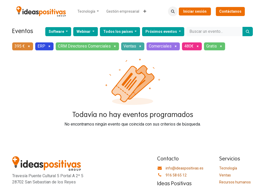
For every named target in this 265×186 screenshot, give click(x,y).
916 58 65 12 (176, 175)
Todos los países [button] (118, 31)
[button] (173, 11)
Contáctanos (230, 11)
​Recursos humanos (235, 182)
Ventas (225, 175)
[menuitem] (88, 11)
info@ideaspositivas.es (184, 168)
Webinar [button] (84, 31)
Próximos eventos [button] (161, 31)
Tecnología (228, 168)
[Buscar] (247, 31)
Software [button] (57, 31)
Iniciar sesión (195, 11)
